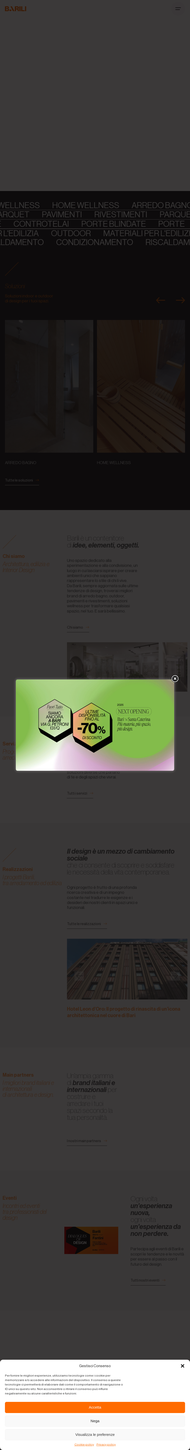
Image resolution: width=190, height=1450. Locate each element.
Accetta (95, 1407)
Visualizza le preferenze (95, 1434)
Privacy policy (106, 1444)
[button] (182, 1365)
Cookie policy (84, 1444)
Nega (95, 1421)
